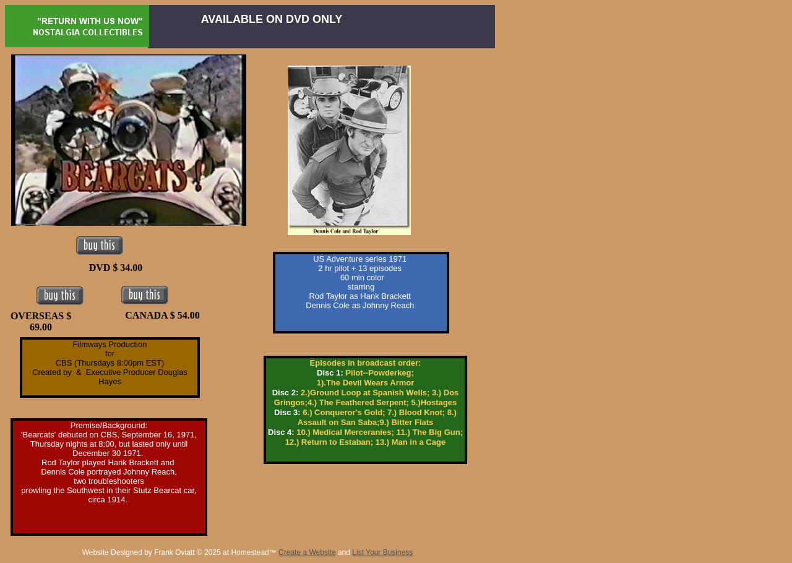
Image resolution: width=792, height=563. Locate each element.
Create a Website (307, 552)
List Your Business (382, 552)
